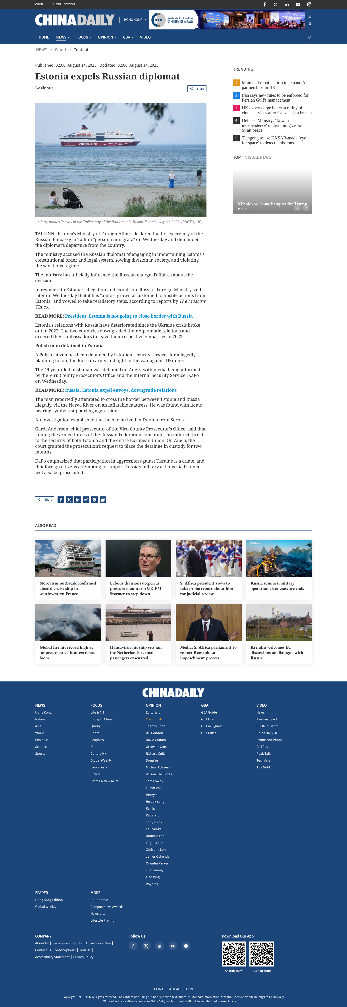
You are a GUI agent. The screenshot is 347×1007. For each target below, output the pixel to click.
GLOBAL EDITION (63, 4)
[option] (272, 191)
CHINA (39, 4)
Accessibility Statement (52, 957)
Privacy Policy (83, 957)
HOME (44, 37)
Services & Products (67, 943)
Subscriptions (65, 950)
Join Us (85, 950)
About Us (42, 943)
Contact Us (43, 950)
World (60, 50)
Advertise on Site (98, 943)
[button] (238, 209)
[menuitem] (133, 20)
